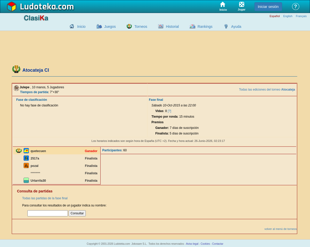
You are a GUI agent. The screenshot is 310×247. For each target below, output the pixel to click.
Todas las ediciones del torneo (267, 89)
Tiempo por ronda (165, 116)
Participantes (112, 150)
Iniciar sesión (268, 7)
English (287, 16)
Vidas (159, 111)
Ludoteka (38, 6)
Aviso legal (192, 243)
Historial (172, 26)
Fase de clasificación (31, 100)
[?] (169, 111)
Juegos (110, 26)
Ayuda (236, 26)
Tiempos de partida (34, 92)
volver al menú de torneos (280, 228)
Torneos (140, 26)
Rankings (205, 26)
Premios (158, 122)
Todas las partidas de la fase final (45, 198)
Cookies (205, 243)
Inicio (81, 26)
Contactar (217, 243)
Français (301, 16)
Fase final (156, 100)
